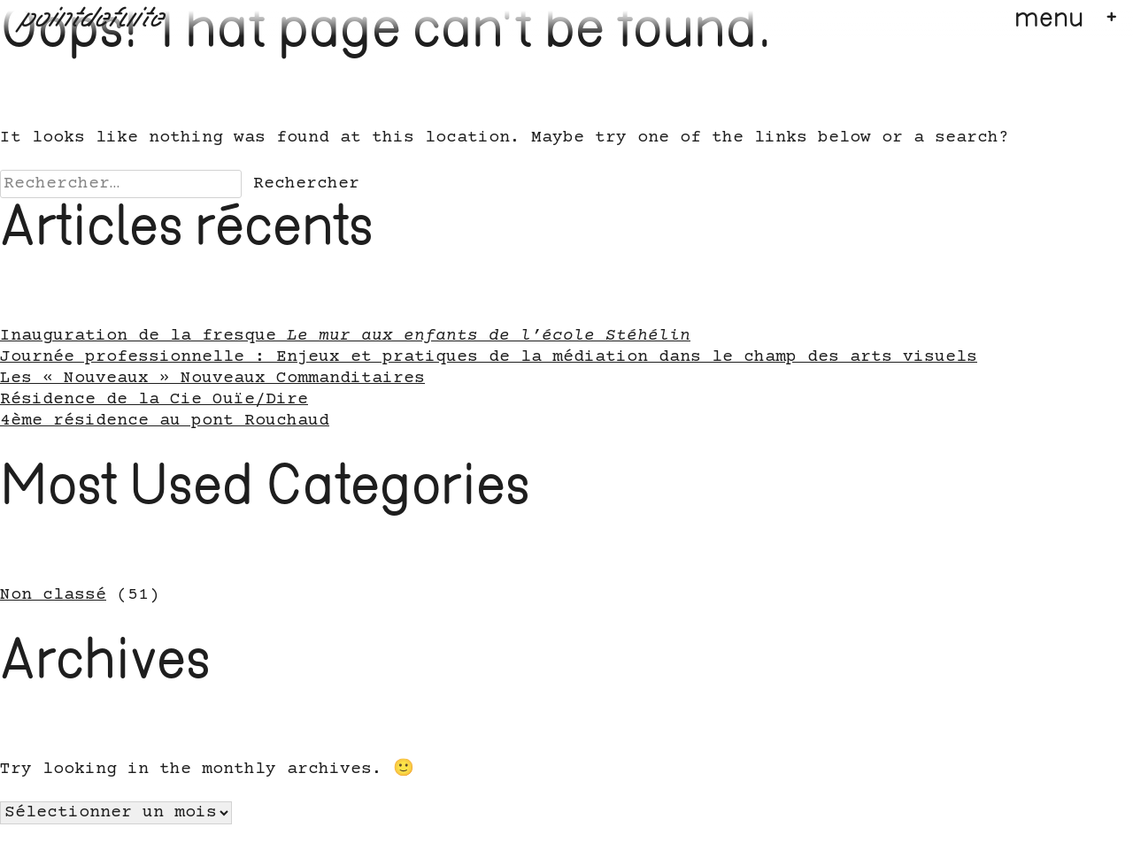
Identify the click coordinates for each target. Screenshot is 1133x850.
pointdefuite (93, 19)
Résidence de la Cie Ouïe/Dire (154, 400)
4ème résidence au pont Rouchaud (164, 421)
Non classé (53, 595)
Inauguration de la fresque (345, 336)
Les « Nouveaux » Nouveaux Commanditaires (212, 378)
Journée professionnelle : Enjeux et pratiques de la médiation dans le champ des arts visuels (488, 357)
